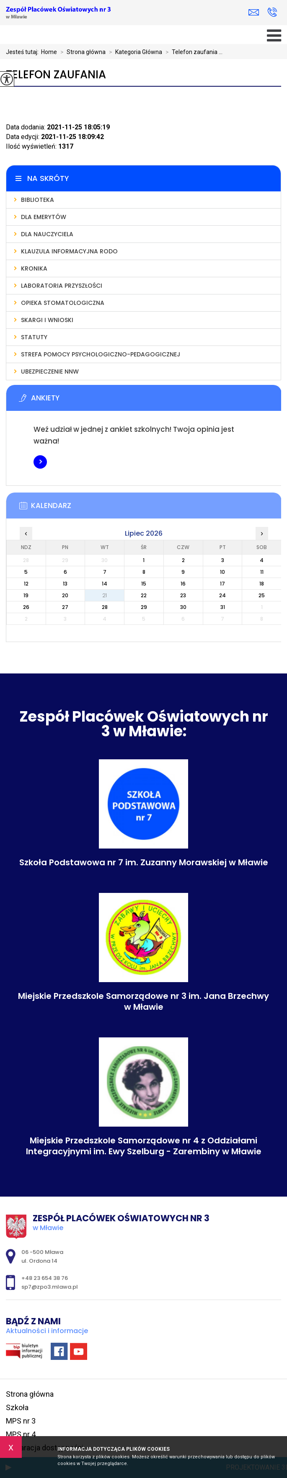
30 (183, 607)
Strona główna (81, 52)
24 (222, 595)
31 (222, 607)
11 (262, 571)
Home (49, 52)
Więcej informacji (40, 462)
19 (25, 595)
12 (26, 583)
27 (65, 607)
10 (222, 571)
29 (144, 607)
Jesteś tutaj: (23, 52)
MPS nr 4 (21, 1434)
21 (104, 595)
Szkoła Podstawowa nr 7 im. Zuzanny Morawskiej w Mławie (143, 862)
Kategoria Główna (134, 52)
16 (183, 583)
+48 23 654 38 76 (272, 12)
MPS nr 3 (21, 1420)
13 (65, 583)
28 (105, 607)
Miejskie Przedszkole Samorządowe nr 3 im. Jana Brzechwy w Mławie (143, 1001)
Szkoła (17, 1407)
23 (183, 595)
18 (261, 583)
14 (104, 583)
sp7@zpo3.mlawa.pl (253, 12)
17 (222, 583)
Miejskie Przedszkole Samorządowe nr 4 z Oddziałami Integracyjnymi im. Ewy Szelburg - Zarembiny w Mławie (143, 1146)
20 (65, 595)
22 (144, 595)
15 (143, 583)
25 (262, 595)
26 (26, 607)
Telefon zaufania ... (192, 52)
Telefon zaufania (56, 74)
